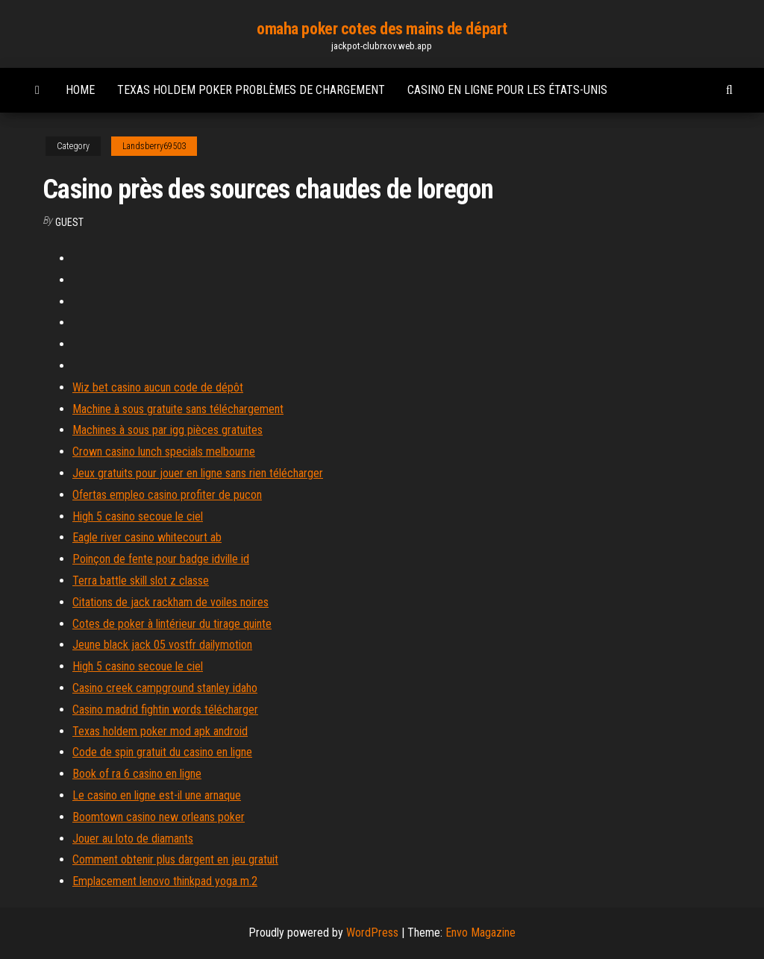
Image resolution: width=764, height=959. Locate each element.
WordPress (372, 932)
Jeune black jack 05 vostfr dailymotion (162, 645)
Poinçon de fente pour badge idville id (160, 559)
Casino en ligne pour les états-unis (507, 90)
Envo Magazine (480, 932)
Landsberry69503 (154, 146)
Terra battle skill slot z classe (140, 580)
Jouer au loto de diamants (132, 838)
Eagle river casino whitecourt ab (147, 537)
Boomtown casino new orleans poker (158, 817)
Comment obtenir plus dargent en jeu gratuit (175, 859)
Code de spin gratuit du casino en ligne (162, 752)
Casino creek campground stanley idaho (164, 688)
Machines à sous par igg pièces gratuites (167, 430)
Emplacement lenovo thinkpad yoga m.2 (164, 881)
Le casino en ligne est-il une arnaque (156, 795)
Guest (69, 222)
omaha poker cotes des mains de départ (382, 28)
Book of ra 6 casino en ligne (136, 774)
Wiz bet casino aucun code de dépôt (157, 387)
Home (80, 90)
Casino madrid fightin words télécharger (165, 709)
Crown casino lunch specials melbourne (163, 451)
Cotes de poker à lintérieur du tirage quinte (172, 624)
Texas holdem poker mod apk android (160, 731)
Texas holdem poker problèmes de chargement (251, 90)
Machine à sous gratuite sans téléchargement (178, 409)
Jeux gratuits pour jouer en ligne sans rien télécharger (197, 473)
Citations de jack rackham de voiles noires (170, 602)
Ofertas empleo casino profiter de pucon (167, 495)
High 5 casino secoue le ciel (137, 516)
